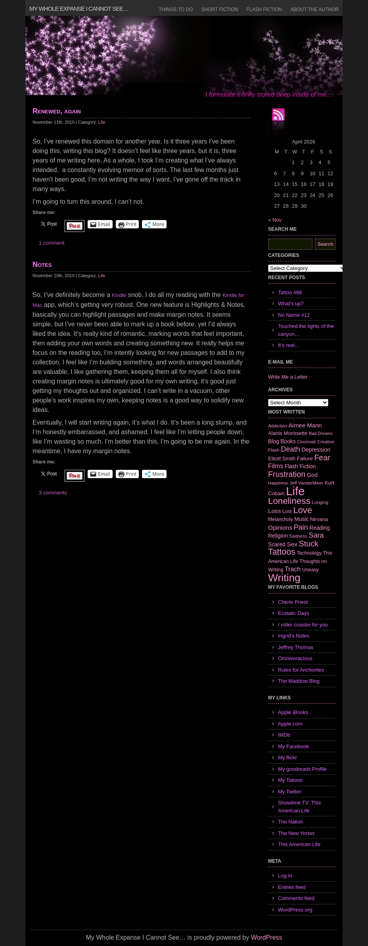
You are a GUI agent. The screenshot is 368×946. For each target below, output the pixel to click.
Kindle (119, 295)
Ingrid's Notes (293, 636)
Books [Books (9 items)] (287, 441)
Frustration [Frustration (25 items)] (286, 474)
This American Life (299, 844)
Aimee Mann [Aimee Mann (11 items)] (305, 425)
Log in (285, 876)
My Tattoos (290, 780)
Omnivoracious (295, 658)
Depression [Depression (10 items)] (315, 449)
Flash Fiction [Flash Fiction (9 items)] (300, 466)
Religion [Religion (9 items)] (278, 535)
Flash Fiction (264, 9)
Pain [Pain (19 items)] (300, 527)
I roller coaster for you (303, 625)
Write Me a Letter (287, 377)
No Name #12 (294, 315)
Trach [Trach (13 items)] (293, 569)
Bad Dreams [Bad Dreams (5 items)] (320, 433)
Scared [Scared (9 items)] (277, 544)
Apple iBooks (293, 712)
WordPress (266, 937)
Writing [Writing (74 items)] (284, 578)
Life (101, 122)
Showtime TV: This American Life (299, 807)
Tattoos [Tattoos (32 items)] (281, 552)
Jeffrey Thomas (295, 647)
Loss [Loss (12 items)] (274, 510)
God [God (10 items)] (312, 475)
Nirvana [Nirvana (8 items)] (319, 519)
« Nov (275, 220)
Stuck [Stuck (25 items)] (308, 543)
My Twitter (289, 792)
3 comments (53, 493)
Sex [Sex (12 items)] (292, 544)
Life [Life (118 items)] (295, 491)
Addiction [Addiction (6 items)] (277, 425)
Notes (42, 264)
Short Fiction (219, 9)
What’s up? (291, 303)
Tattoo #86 (290, 292)
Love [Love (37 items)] (302, 510)
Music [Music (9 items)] (301, 519)
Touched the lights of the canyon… (306, 330)
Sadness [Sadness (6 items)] (298, 535)
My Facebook (293, 746)
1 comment (51, 243)
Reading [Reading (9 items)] (319, 528)
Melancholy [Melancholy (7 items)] (280, 519)
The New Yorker (296, 833)
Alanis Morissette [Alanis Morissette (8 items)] (288, 433)
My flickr (287, 757)
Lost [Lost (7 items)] (286, 511)
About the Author (314, 9)
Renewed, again (57, 111)
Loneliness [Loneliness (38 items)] (289, 501)
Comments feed (296, 898)
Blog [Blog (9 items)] (273, 441)
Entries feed (291, 887)
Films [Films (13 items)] (275, 466)
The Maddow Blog (299, 681)
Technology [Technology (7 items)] (309, 553)
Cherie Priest (293, 602)
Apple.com (290, 724)
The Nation (290, 822)
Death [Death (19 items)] (290, 449)
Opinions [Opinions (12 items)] (280, 527)
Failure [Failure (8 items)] (305, 459)
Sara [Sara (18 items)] (316, 535)
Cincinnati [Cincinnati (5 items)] (306, 441)
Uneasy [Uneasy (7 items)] (310, 570)
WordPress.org (295, 910)
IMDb (284, 735)
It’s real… (289, 345)
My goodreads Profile (302, 769)
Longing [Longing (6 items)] (320, 502)
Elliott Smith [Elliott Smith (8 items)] (281, 459)
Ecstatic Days (293, 613)
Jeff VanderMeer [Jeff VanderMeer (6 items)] (306, 482)
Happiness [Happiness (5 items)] (278, 483)
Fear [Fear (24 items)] (322, 457)
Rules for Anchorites (301, 670)
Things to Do (176, 9)
